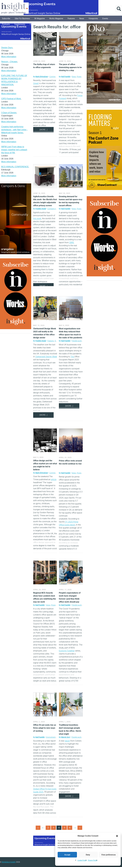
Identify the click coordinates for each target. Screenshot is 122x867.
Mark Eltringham (41, 77)
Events (105, 18)
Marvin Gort (65, 737)
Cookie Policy (82, 860)
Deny (88, 855)
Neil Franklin (65, 77)
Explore (47, 24)
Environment (50, 737)
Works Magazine (56, 18)
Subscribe (6, 18)
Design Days (7, 48)
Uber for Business (22, 18)
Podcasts (6, 24)
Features (71, 18)
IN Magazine (39, 18)
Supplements (19, 24)
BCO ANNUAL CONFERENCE (15, 167)
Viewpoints (93, 18)
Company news (53, 209)
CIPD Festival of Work (11, 99)
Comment (53, 77)
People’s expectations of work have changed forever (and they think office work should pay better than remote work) (70, 599)
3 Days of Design (8, 113)
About (57, 24)
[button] (117, 836)
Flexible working (78, 341)
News (81, 18)
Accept (67, 855)
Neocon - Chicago (9, 62)
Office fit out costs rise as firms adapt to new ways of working (44, 728)
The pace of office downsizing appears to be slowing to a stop (70, 67)
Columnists (34, 24)
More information (8, 57)
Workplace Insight (9, 862)
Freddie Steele (40, 209)
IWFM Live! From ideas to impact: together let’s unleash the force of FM (14, 150)
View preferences (108, 855)
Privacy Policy (92, 860)
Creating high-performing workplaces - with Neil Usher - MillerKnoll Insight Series (14, 130)
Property (80, 77)
